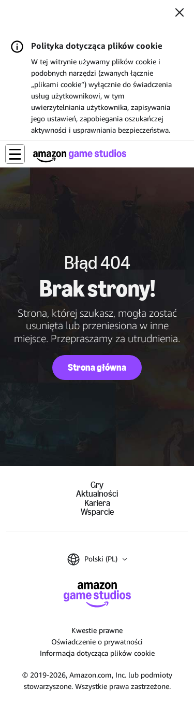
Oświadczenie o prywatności (97, 641)
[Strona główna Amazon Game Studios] (79, 155)
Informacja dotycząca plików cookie (97, 653)
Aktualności (97, 493)
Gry (97, 485)
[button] (15, 154)
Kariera (97, 503)
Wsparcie (97, 512)
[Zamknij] (179, 13)
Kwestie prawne (97, 630)
